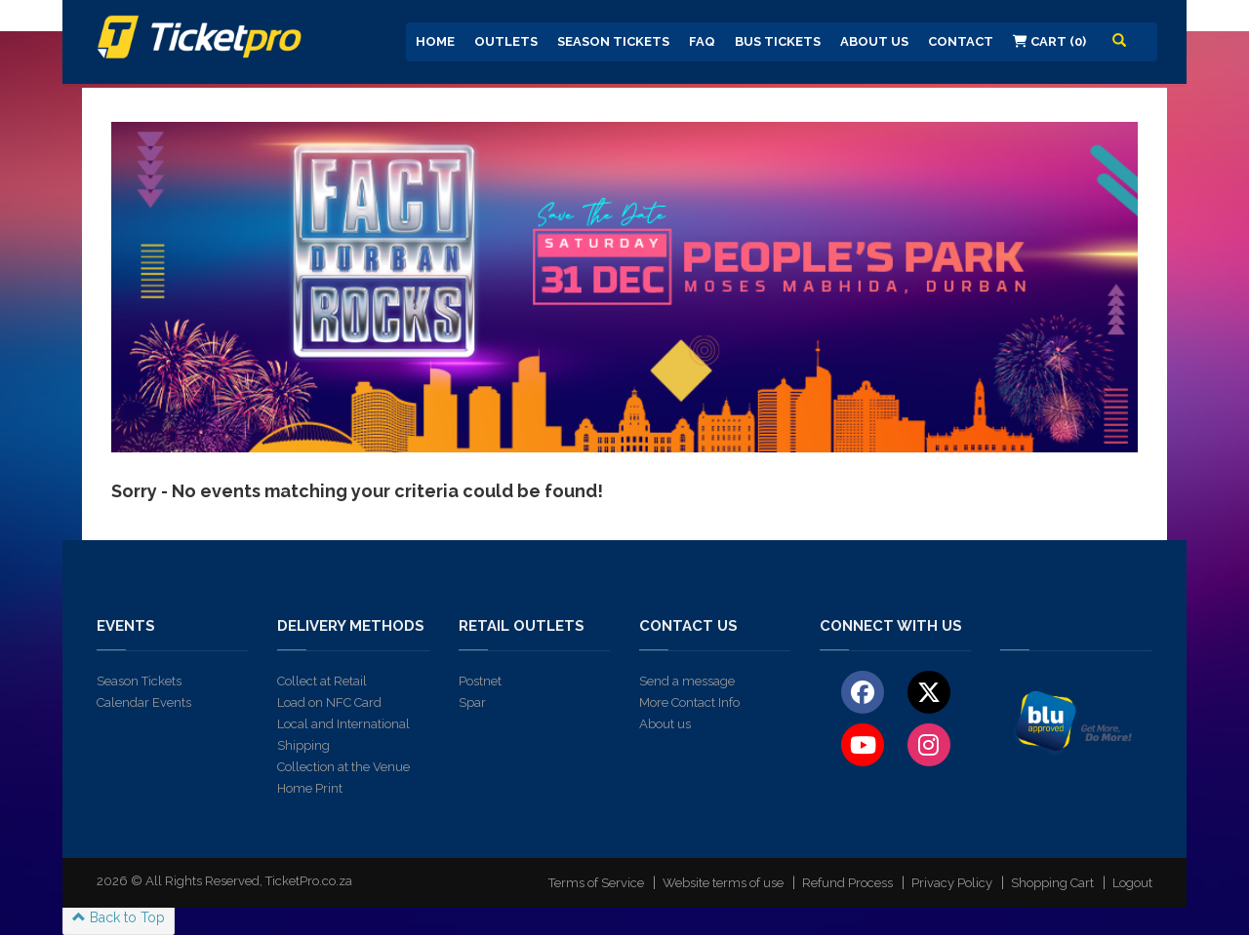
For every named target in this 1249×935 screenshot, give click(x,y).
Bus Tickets (778, 41)
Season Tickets (613, 41)
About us (665, 724)
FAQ (702, 41)
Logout (1132, 883)
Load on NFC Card (329, 702)
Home (435, 41)
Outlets (506, 41)
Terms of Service (596, 883)
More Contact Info (689, 702)
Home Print (309, 788)
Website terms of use (723, 883)
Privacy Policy (951, 883)
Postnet (480, 681)
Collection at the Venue (343, 767)
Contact (960, 41)
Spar (472, 702)
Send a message (687, 681)
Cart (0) (1049, 41)
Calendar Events (144, 702)
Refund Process (847, 883)
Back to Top (118, 917)
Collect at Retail (322, 681)
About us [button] (874, 41)
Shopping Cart (1052, 883)
